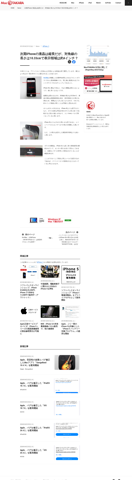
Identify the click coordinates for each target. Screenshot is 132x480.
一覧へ (50, 238)
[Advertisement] (66, 24)
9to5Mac (46, 78)
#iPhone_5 (46, 46)
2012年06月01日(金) (26, 46)
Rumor (19, 8)
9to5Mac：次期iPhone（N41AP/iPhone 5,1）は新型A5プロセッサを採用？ (32, 238)
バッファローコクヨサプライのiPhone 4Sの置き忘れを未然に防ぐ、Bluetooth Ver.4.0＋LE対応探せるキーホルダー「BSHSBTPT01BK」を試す (68, 238)
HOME (12, 8)
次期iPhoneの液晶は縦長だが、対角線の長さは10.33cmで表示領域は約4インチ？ (51, 8)
